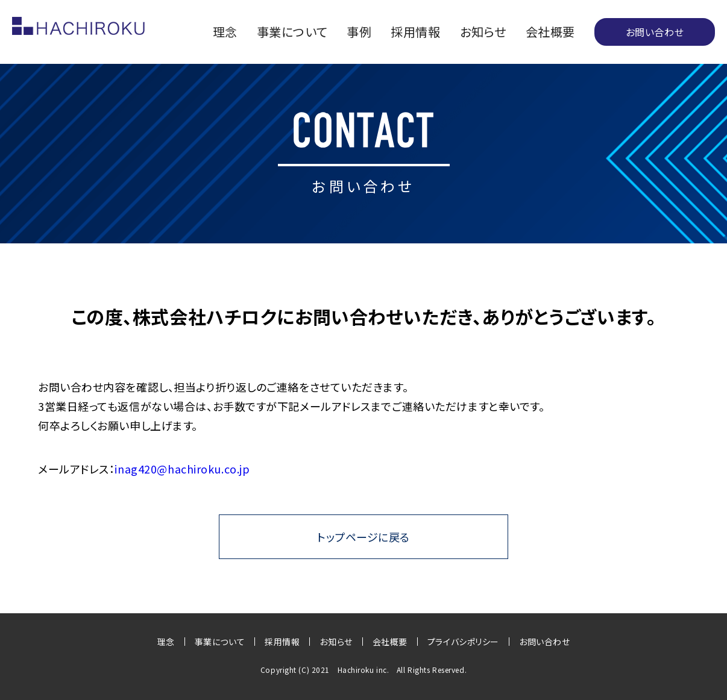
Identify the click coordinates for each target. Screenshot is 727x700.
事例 (359, 32)
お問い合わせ (655, 32)
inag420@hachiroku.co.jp (182, 469)
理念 (225, 32)
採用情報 (415, 32)
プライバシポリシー (463, 642)
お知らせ (483, 32)
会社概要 (550, 32)
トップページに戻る (363, 537)
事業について (292, 32)
